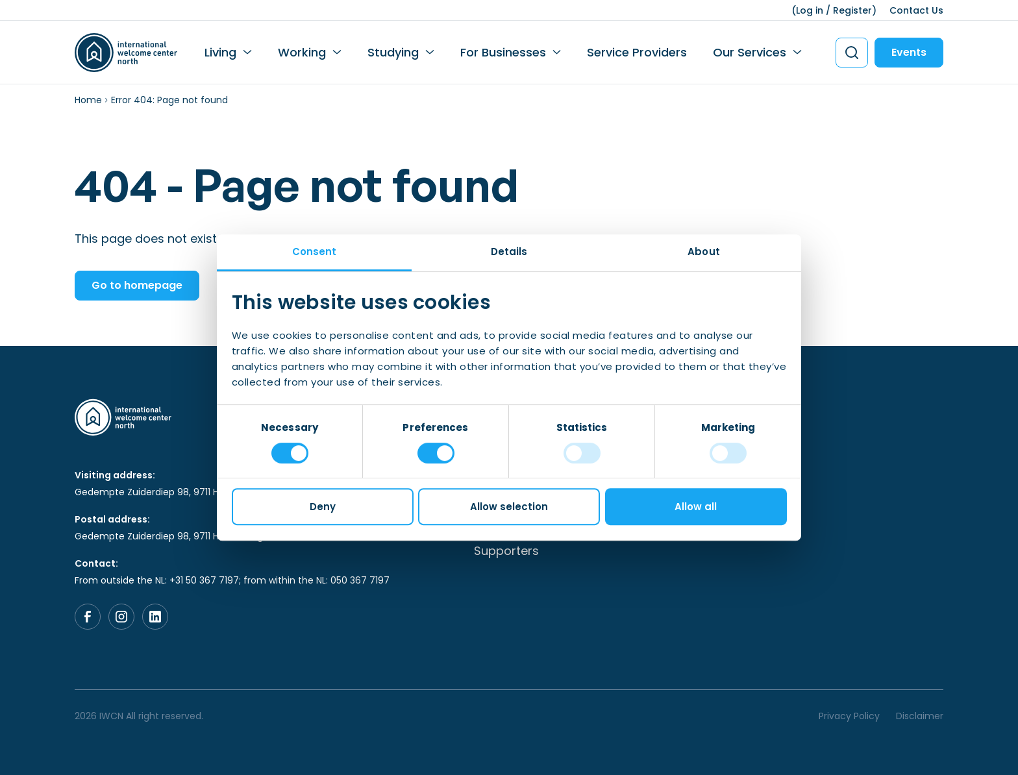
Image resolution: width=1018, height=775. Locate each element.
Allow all (696, 506)
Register (852, 10)
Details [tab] (509, 251)
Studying (393, 52)
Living (220, 52)
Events (908, 52)
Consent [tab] (314, 251)
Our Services (749, 52)
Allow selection (509, 506)
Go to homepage (137, 285)
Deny (323, 506)
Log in (809, 10)
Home (88, 99)
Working (302, 52)
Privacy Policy (849, 715)
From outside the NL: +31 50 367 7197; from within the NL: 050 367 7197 (232, 580)
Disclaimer (919, 715)
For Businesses (503, 52)
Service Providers (637, 52)
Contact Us (916, 10)
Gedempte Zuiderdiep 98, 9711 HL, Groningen (175, 492)
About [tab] (704, 251)
